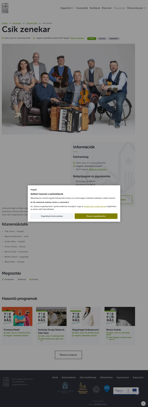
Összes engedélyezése (96, 216)
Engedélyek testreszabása (52, 216)
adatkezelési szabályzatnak (95, 206)
